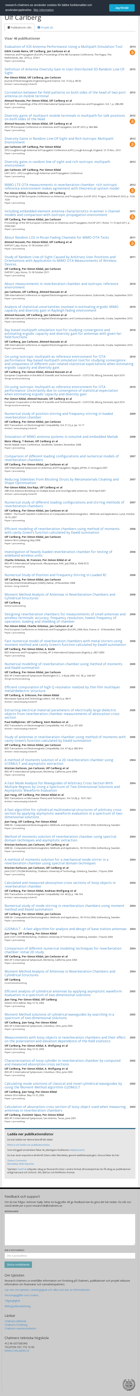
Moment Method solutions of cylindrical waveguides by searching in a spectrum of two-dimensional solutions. (59, 1016)
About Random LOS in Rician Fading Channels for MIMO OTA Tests (57, 237)
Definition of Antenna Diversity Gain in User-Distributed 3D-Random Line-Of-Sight (65, 71)
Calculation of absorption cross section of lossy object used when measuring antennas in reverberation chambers (65, 1108)
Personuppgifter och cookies (21, 1295)
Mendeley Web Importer (20, 1163)
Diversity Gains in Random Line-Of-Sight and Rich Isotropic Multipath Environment (59, 140)
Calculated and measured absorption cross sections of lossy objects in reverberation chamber (60, 884)
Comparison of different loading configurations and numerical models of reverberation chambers (62, 458)
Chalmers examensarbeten (20, 1328)
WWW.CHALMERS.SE (17, 1350)
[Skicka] (18, 1265)
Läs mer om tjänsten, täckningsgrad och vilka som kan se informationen (47, 1289)
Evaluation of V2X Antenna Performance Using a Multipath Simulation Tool (63, 46)
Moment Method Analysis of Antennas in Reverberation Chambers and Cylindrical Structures (60, 596)
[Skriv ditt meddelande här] (70, 1229)
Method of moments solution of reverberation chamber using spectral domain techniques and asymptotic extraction (60, 838)
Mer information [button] (44, 9)
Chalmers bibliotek (15, 1321)
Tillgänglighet (12, 1300)
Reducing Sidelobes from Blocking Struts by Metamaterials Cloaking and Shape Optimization (62, 481)
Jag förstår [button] (122, 7)
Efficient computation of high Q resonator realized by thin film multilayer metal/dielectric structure (62, 689)
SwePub (22, 1169)
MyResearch (78, 1150)
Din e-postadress (14, 1250)
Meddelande (11, 1211)
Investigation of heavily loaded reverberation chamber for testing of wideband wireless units (58, 553)
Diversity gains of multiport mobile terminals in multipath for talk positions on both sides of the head (65, 117)
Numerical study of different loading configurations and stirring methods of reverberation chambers (64, 504)
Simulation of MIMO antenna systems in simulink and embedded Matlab (61, 436)
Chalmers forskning (16, 1324)
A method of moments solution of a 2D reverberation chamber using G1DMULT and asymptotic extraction (59, 762)
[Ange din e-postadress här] (70, 1256)
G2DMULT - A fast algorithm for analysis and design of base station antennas (66, 929)
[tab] (19, 27)
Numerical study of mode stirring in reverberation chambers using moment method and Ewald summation (64, 907)
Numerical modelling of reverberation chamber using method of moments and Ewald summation (63, 666)
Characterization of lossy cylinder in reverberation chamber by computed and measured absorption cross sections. (62, 1062)
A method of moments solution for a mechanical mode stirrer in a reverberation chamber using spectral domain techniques (56, 861)
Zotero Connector (17, 1160)
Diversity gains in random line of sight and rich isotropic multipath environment (57, 163)
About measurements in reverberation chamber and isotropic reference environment (61, 285)
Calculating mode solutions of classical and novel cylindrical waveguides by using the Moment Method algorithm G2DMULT (63, 1085)
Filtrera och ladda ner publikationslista (28, 1144)
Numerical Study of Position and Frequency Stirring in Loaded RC (56, 575)
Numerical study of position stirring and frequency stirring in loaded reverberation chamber (59, 415)
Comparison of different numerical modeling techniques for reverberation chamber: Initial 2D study (63, 950)
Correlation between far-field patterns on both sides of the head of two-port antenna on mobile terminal (65, 94)
